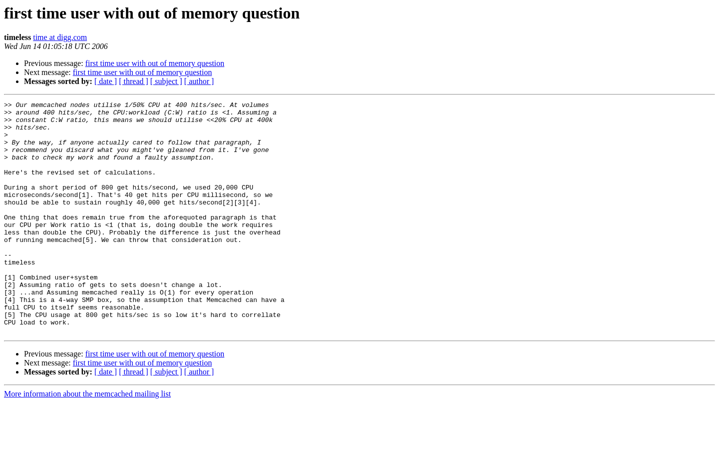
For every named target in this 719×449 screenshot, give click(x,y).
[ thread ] (133, 81)
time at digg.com (60, 37)
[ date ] (105, 81)
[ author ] (199, 81)
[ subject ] (166, 81)
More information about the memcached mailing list (87, 440)
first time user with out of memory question (155, 63)
